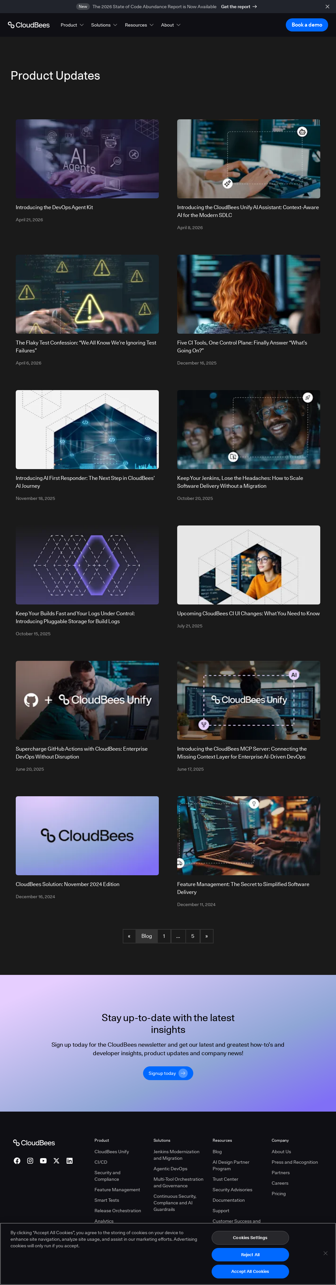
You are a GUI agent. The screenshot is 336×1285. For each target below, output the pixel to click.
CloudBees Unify (111, 1151)
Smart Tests (106, 1200)
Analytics (104, 1221)
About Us (281, 1151)
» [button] (206, 936)
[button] (72, 25)
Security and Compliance (107, 1176)
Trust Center (225, 1179)
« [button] (129, 936)
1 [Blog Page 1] (164, 936)
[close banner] (327, 6)
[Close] (325, 1253)
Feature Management (117, 1189)
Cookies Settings (250, 1237)
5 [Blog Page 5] (192, 936)
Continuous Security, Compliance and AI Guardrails (175, 1203)
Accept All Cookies (250, 1271)
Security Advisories (232, 1189)
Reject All (250, 1254)
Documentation (229, 1200)
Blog (146, 936)
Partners (281, 1172)
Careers (280, 1183)
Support (221, 1210)
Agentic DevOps (170, 1168)
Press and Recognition (295, 1162)
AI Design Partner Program (231, 1165)
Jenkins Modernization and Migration (177, 1155)
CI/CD (100, 1162)
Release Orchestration (117, 1210)
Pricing (279, 1193)
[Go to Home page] (29, 25)
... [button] (178, 936)
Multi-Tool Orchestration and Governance (178, 1182)
